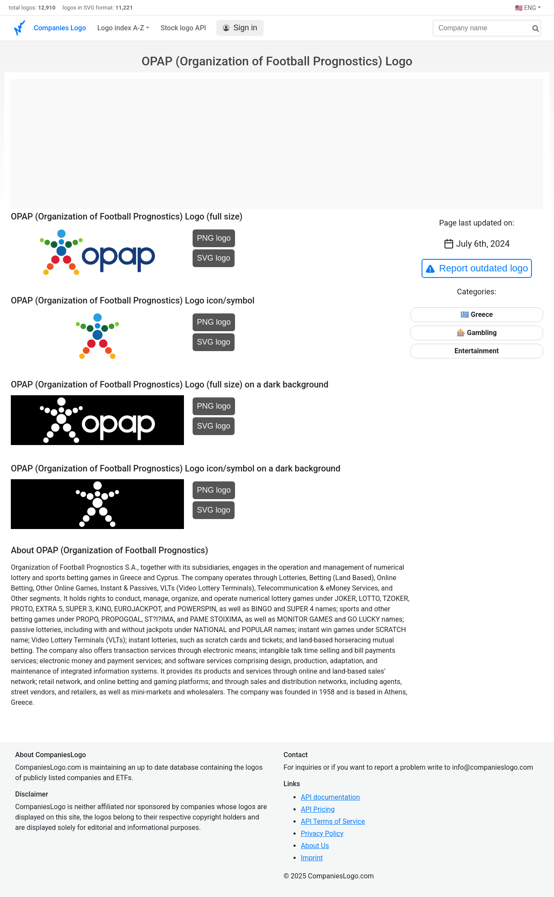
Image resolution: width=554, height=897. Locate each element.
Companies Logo (60, 28)
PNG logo (214, 238)
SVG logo (213, 258)
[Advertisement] (277, 139)
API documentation (330, 797)
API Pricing (318, 809)
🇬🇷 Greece (477, 314)
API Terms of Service (333, 821)
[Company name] (487, 28)
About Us (315, 846)
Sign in (240, 27)
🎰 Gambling (477, 333)
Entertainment (476, 351)
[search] (532, 28)
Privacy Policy (322, 833)
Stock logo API (183, 28)
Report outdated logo (476, 268)
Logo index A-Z (120, 28)
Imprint (312, 858)
